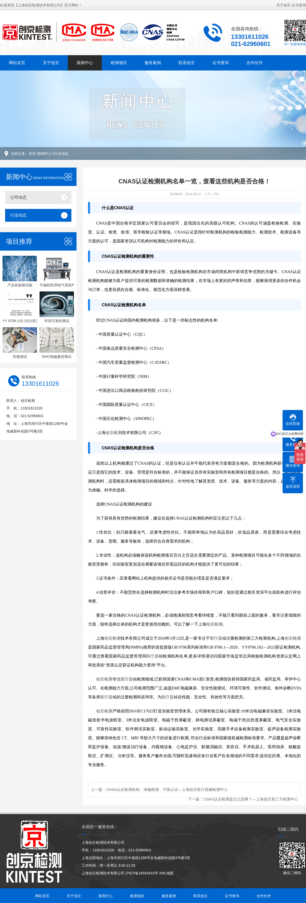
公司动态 (18, 197)
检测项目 (119, 63)
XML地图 (166, 873)
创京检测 (114, 432)
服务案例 (153, 63)
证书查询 (299, 5)
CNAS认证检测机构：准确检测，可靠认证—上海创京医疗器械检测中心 (167, 789)
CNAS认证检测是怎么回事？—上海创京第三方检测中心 (250, 799)
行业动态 (61, 153)
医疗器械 (218, 638)
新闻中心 (85, 63)
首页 (32, 153)
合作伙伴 (254, 63)
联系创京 (186, 63)
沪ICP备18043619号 (141, 873)
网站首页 (17, 63)
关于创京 (283, 5)
